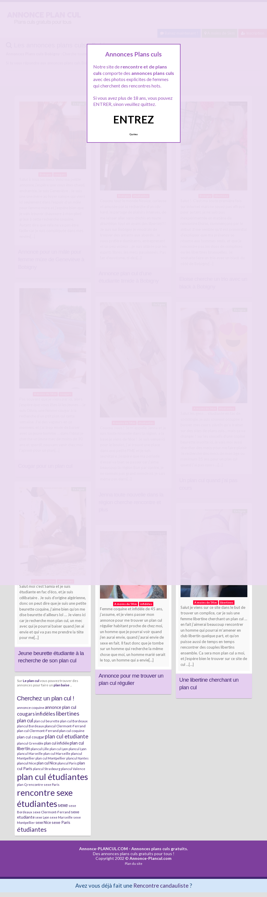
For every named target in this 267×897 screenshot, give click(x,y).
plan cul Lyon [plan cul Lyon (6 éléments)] (59, 749)
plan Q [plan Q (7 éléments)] (22, 784)
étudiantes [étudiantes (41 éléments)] (32, 829)
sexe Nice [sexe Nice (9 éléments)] (43, 822)
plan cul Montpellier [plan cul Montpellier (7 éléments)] (50, 758)
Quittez (133, 134)
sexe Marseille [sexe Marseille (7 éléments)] (61, 817)
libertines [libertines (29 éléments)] (67, 713)
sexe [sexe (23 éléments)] (63, 805)
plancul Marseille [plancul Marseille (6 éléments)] (30, 753)
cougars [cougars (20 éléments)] (26, 714)
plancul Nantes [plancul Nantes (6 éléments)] (77, 758)
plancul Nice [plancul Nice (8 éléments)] (26, 763)
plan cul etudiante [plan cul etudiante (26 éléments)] (66, 736)
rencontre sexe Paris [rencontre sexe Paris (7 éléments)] (43, 784)
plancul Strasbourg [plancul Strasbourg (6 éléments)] (46, 769)
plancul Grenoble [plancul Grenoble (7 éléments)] (30, 743)
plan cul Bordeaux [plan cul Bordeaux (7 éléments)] (74, 721)
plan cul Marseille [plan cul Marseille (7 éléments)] (56, 753)
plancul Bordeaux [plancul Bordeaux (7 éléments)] (30, 726)
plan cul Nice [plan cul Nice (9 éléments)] (47, 763)
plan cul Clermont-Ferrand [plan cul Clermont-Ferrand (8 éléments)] (38, 730)
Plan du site (133, 863)
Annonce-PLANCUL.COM (103, 848)
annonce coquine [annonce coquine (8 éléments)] (30, 707)
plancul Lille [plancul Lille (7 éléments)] (40, 749)
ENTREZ (133, 119)
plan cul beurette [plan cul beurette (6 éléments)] (46, 721)
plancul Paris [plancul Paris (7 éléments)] (67, 763)
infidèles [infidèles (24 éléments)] (45, 713)
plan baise (61, 685)
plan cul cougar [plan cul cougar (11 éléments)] (30, 736)
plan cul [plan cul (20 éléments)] (25, 720)
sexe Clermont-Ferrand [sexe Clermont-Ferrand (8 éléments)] (51, 812)
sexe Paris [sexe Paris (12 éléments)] (61, 822)
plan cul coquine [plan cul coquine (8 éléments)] (71, 730)
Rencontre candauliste (160, 885)
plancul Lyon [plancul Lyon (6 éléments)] (77, 749)
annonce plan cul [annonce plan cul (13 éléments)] (60, 707)
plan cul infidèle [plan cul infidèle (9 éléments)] (56, 743)
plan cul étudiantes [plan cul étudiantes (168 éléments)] (52, 776)
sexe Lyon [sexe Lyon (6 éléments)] (42, 817)
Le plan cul (31, 680)
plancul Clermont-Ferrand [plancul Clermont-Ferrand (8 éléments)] (65, 726)
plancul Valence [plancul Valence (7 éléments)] (73, 769)
